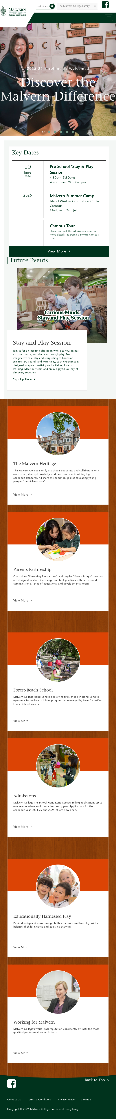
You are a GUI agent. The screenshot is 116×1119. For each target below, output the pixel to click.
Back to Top (97, 1080)
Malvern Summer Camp (72, 196)
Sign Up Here (24, 379)
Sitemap (86, 1100)
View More (59, 251)
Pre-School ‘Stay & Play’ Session (72, 170)
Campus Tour (62, 226)
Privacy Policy (66, 1100)
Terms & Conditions (39, 1100)
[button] (52, 6)
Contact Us (14, 1100)
